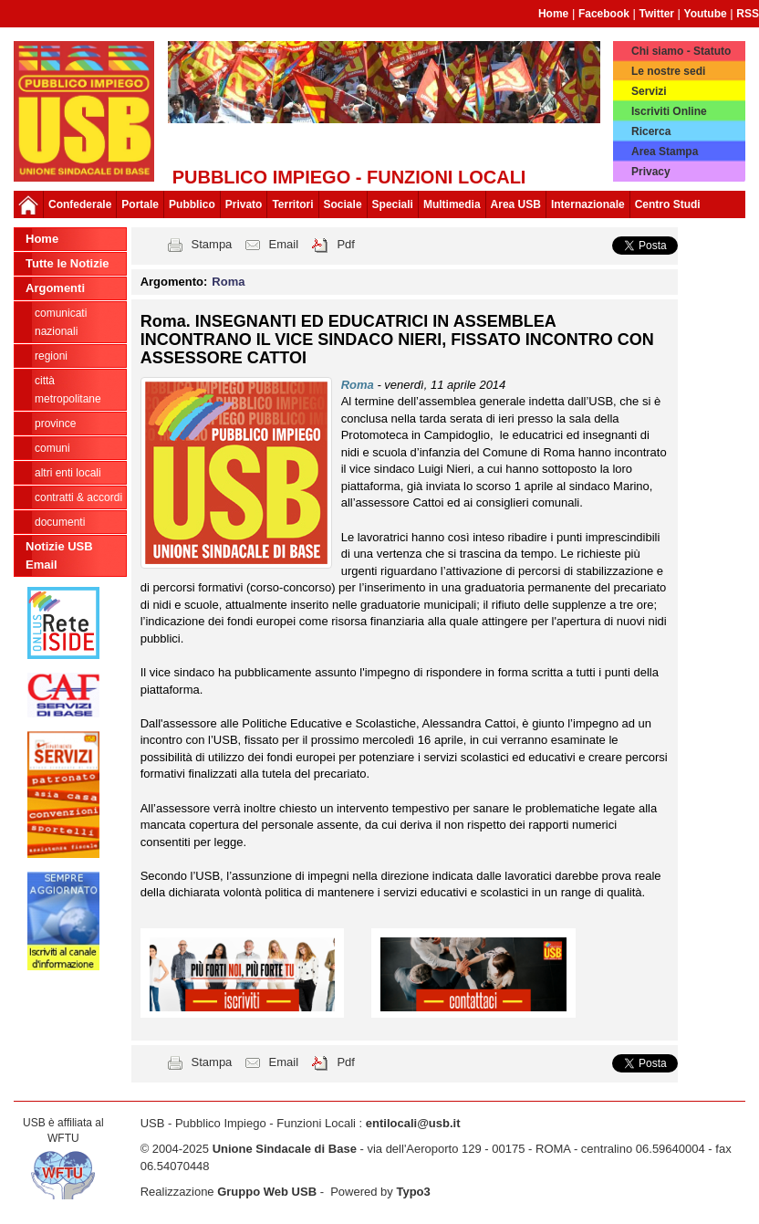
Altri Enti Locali (68, 472)
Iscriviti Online (669, 111)
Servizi (649, 91)
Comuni (52, 448)
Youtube (705, 13)
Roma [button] (228, 281)
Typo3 (413, 1191)
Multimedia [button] (452, 204)
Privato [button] (244, 204)
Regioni (51, 356)
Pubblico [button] (192, 204)
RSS (747, 13)
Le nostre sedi (668, 71)
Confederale (79, 204)
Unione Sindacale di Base (285, 1149)
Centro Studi (668, 204)
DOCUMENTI (60, 522)
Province (55, 423)
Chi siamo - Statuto (681, 51)
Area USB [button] (516, 204)
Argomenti (55, 288)
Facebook (603, 13)
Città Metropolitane (68, 389)
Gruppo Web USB (267, 1191)
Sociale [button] (343, 204)
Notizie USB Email (59, 555)
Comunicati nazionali (61, 322)
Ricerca (651, 131)
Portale (140, 204)
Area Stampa (664, 151)
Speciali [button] (392, 204)
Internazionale (588, 204)
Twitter (656, 13)
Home (553, 13)
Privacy (651, 171)
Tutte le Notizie (67, 263)
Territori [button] (292, 204)
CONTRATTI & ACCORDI (78, 497)
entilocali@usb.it (413, 1123)
